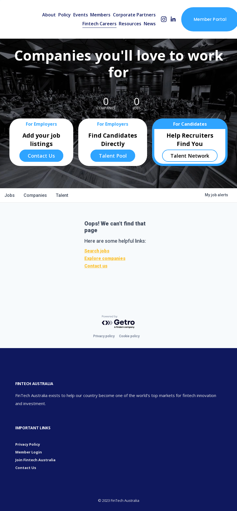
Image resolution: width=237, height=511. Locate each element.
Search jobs (96, 251)
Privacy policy (104, 336)
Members (100, 15)
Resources (130, 24)
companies (35, 195)
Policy (64, 15)
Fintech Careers (99, 24)
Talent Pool (113, 155)
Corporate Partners (134, 15)
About (49, 15)
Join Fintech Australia (35, 459)
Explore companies (104, 258)
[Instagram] (163, 19)
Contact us (95, 266)
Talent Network (189, 155)
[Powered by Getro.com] (118, 322)
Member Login (28, 452)
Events (80, 15)
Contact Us (41, 155)
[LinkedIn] (173, 19)
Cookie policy (129, 336)
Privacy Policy (27, 444)
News (150, 24)
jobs (9, 195)
